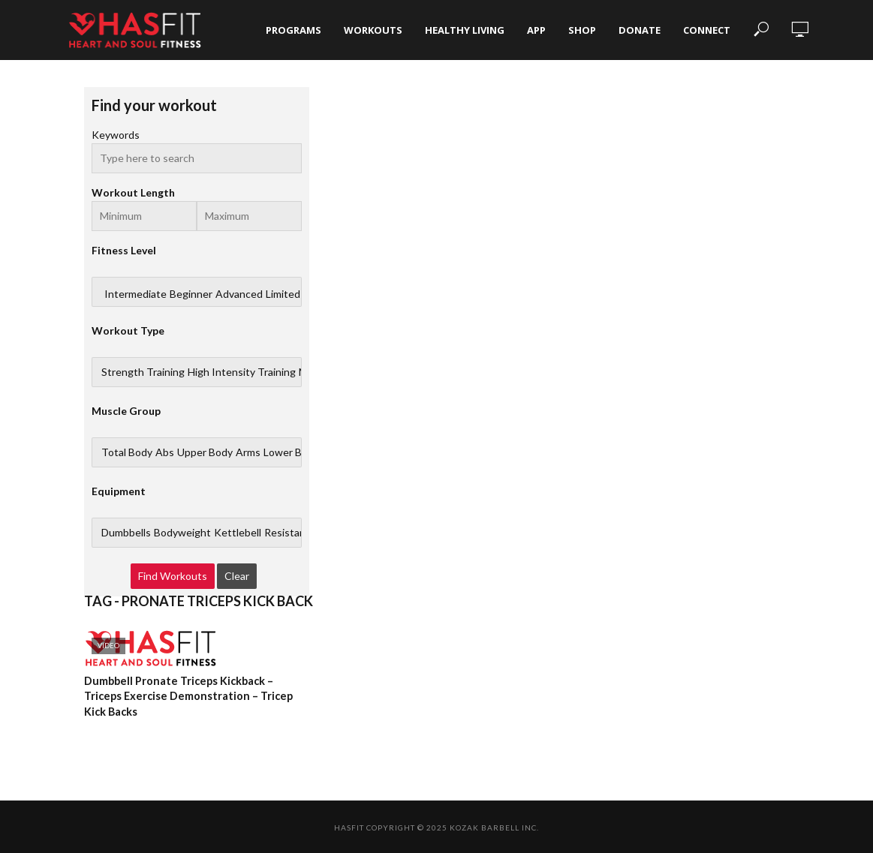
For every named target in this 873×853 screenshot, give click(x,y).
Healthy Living (464, 30)
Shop (582, 30)
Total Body (127, 452)
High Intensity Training (241, 372)
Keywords (116, 134)
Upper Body (205, 452)
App (536, 30)
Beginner (191, 294)
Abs (165, 452)
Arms (248, 452)
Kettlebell (237, 532)
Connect (706, 30)
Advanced (239, 294)
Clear (236, 575)
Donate (640, 30)
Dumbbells (126, 532)
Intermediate (135, 294)
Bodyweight (182, 532)
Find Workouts (172, 575)
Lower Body (291, 452)
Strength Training (143, 372)
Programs (293, 30)
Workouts (373, 30)
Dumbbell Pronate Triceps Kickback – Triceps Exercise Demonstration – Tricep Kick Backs (185, 695)
